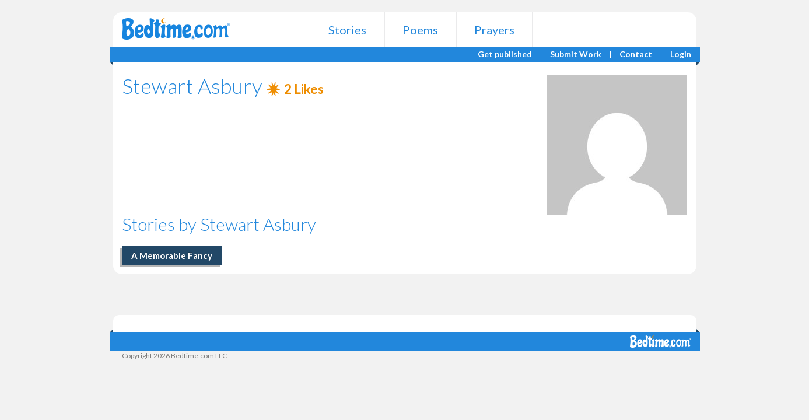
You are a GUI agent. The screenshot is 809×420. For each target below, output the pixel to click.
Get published (505, 54)
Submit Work (575, 54)
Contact (635, 54)
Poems (420, 30)
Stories (347, 30)
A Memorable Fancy (171, 255)
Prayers (494, 30)
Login (680, 54)
